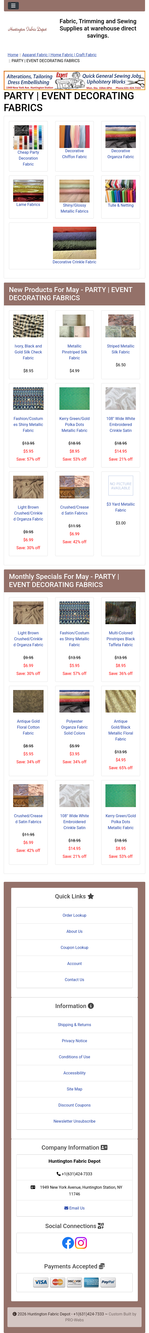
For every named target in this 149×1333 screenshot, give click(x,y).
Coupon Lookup (74, 947)
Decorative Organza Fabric (120, 142)
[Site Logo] (27, 29)
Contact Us (74, 979)
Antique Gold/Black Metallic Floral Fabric (120, 730)
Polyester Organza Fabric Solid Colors (74, 727)
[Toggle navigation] (13, 5)
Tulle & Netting (120, 194)
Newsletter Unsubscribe (74, 1121)
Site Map (74, 1089)
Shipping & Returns (74, 1024)
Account (74, 963)
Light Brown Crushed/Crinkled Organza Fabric (28, 513)
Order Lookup (74, 915)
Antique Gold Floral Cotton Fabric (28, 727)
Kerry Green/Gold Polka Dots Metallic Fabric (74, 424)
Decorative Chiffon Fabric (74, 142)
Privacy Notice (74, 1040)
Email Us (74, 1208)
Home (13, 54)
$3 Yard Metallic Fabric (120, 507)
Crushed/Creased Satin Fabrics (74, 510)
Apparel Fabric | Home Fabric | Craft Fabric (59, 54)
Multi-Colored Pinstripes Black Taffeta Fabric (120, 639)
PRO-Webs (74, 1320)
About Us (74, 931)
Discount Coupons (74, 1105)
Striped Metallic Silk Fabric (120, 349)
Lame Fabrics (28, 193)
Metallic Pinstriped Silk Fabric (74, 352)
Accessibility (74, 1073)
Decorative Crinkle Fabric (75, 245)
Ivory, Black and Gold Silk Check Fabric (28, 352)
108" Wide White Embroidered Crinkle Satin (120, 424)
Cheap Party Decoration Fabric (28, 146)
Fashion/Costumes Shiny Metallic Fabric (28, 424)
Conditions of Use (74, 1057)
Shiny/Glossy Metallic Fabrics (74, 197)
